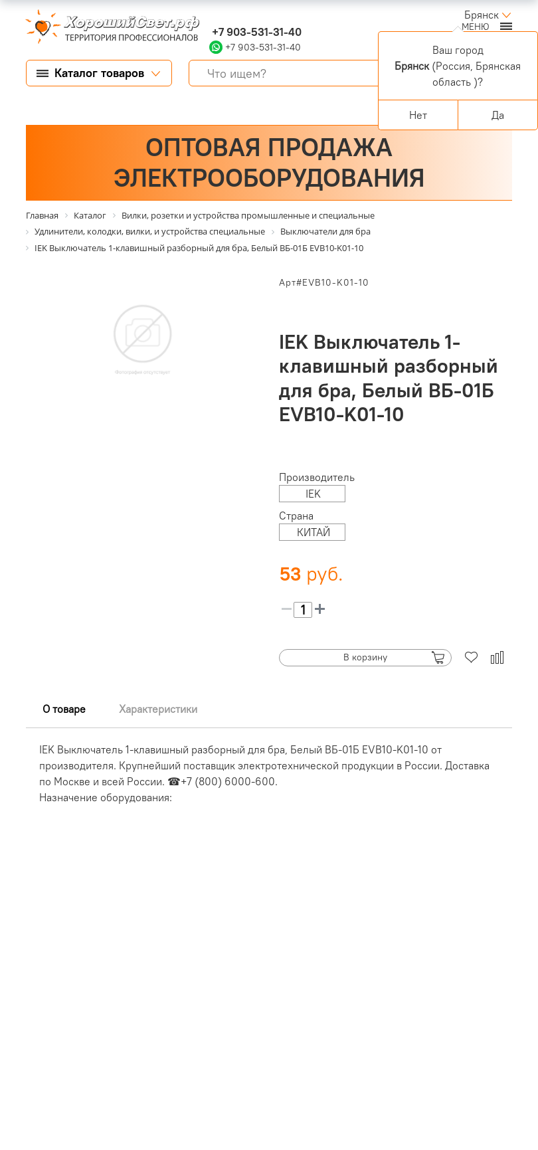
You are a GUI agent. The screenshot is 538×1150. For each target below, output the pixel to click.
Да (498, 115)
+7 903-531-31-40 (255, 32)
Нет (418, 115)
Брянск (481, 14)
